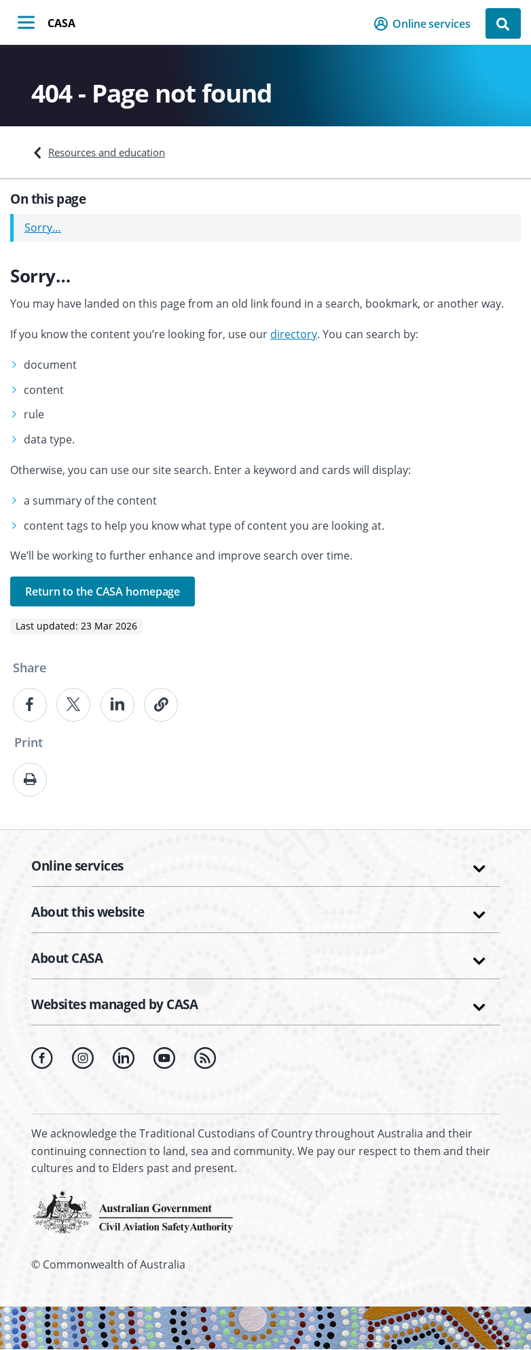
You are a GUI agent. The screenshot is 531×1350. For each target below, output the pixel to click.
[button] (426, 23)
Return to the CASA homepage (102, 591)
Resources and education (106, 152)
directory (293, 334)
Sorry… (42, 227)
